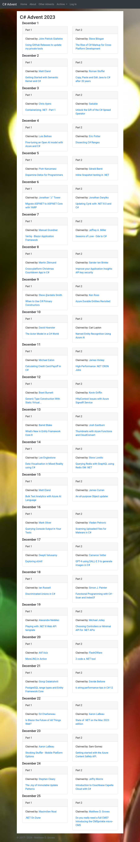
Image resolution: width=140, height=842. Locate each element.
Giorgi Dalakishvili (48, 681)
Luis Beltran (45, 136)
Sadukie (93, 103)
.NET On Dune (33, 817)
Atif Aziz (43, 652)
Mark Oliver (45, 522)
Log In (73, 4)
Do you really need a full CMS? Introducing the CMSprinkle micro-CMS (94, 821)
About (32, 4)
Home (23, 4)
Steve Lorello (96, 457)
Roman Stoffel (97, 71)
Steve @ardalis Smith (50, 295)
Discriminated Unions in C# (40, 593)
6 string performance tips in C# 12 (94, 687)
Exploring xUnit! (34, 561)
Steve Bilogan (96, 38)
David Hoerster (47, 327)
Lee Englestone (47, 457)
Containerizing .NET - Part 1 (40, 109)
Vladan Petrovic (97, 522)
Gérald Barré (95, 168)
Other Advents (46, 4)
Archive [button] (61, 4)
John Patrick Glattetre (51, 38)
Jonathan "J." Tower (50, 197)
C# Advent (9, 4)
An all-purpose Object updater (92, 496)
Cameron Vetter (97, 555)
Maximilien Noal (47, 811)
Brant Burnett (46, 392)
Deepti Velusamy (48, 555)
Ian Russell (45, 587)
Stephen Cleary (47, 779)
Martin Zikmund (47, 262)
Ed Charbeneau (47, 714)
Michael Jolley (97, 620)
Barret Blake (45, 425)
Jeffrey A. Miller (97, 230)
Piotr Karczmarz (47, 168)
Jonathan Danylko (99, 197)
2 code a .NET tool (86, 658)
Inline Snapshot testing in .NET (92, 174)
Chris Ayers (45, 103)
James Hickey (96, 360)
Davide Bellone (97, 681)
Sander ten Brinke (98, 262)
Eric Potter (94, 136)
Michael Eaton (46, 360)
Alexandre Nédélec (49, 620)
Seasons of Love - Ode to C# (91, 236)
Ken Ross (94, 295)
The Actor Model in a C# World (42, 333)
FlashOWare (95, 652)
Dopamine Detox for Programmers (44, 174)
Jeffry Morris (96, 779)
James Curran (96, 490)
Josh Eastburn (97, 425)
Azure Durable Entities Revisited (93, 301)
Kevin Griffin (95, 392)
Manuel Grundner (48, 230)
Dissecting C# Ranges (88, 142)
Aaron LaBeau (96, 714)
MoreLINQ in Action (36, 658)
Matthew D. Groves (99, 811)
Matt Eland (45, 71)
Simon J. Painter (98, 587)
